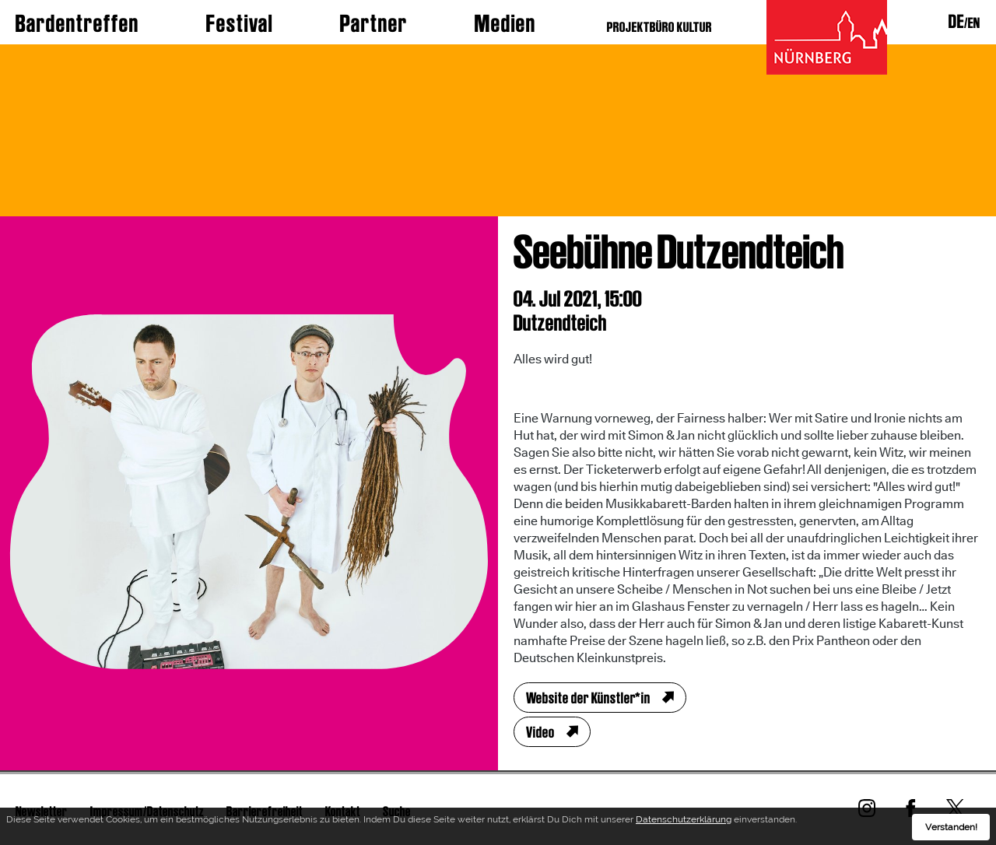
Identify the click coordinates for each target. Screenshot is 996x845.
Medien (505, 23)
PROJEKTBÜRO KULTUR (659, 27)
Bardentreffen (77, 23)
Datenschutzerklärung (683, 821)
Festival (239, 23)
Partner (374, 23)
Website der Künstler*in (588, 698)
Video (540, 732)
